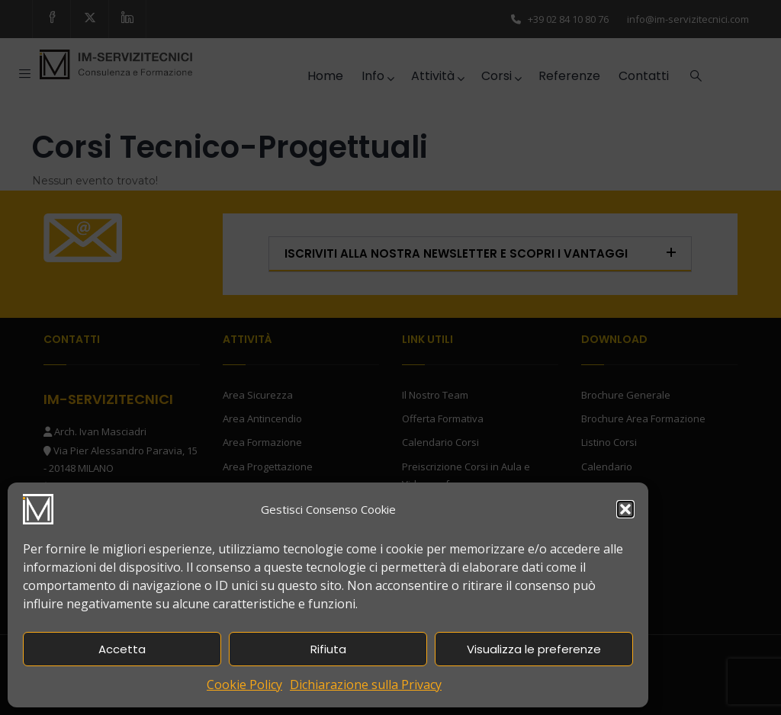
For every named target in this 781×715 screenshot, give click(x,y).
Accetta (122, 649)
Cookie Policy (244, 684)
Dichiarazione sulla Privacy (366, 684)
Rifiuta (328, 649)
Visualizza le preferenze (534, 649)
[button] (625, 509)
